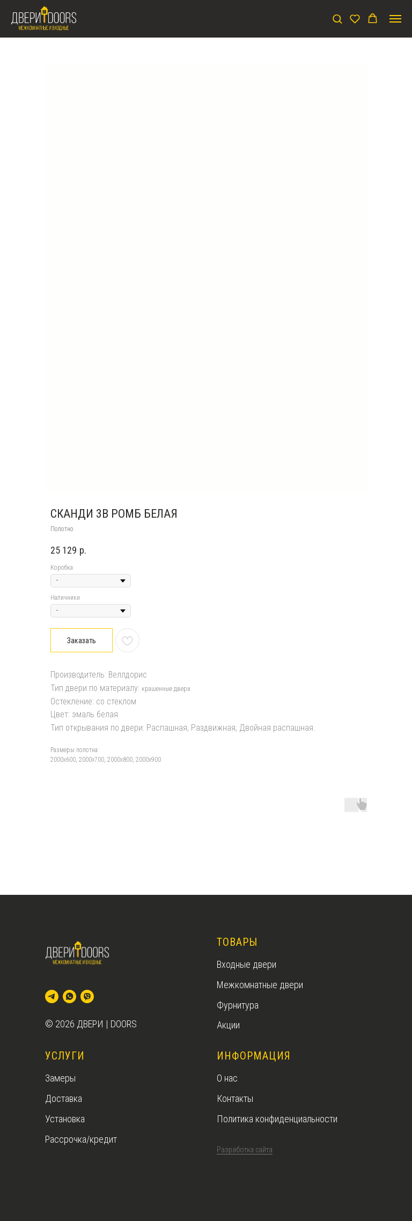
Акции (228, 1025)
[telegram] (51, 996)
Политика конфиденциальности (277, 1118)
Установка (65, 1118)
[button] (337, 18)
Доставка (63, 1098)
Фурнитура (238, 1005)
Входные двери (246, 964)
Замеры (60, 1078)
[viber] (87, 996)
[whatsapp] (69, 996)
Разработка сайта (245, 1149)
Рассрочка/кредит (81, 1139)
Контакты (235, 1098)
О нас (227, 1078)
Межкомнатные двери (260, 984)
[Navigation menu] (395, 19)
